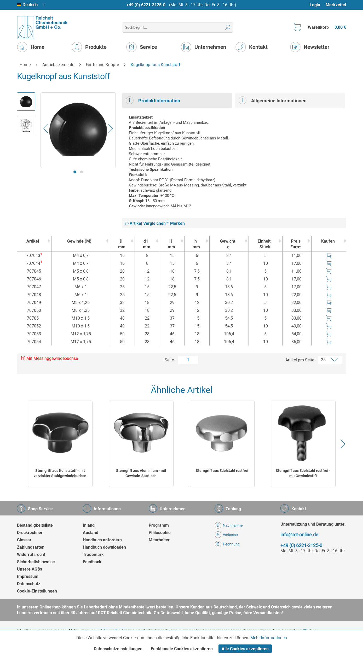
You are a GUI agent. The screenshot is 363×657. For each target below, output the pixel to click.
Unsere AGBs (29, 569)
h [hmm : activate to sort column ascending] (195, 244)
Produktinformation (153, 100)
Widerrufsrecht (31, 554)
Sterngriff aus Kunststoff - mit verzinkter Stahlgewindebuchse (60, 473)
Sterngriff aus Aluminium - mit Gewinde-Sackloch (141, 473)
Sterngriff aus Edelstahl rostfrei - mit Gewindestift (303, 473)
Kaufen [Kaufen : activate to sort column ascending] (328, 241)
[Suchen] (227, 27)
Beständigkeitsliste (35, 525)
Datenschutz (28, 583)
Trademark (93, 554)
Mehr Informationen (268, 637)
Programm (159, 525)
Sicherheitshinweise (36, 561)
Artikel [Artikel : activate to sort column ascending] (32, 241)
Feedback (92, 561)
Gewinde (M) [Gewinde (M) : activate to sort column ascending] (79, 241)
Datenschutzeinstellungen (118, 648)
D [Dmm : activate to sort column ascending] (121, 244)
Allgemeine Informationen (273, 100)
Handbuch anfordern (102, 539)
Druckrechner (30, 532)
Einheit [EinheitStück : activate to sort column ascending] (264, 244)
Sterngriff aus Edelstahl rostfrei (222, 470)
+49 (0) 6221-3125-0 (145, 4)
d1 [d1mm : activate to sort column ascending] (145, 244)
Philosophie (160, 532)
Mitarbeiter (159, 539)
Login (315, 4)
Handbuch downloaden (104, 547)
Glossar (24, 539)
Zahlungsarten (30, 547)
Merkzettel (336, 4)
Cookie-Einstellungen (37, 591)
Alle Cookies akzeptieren (245, 648)
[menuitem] (317, 5)
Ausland (90, 532)
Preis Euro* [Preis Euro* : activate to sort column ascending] (295, 244)
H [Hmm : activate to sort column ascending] (171, 244)
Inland (89, 525)
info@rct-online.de (299, 534)
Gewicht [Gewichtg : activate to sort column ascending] (227, 244)
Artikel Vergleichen (145, 223)
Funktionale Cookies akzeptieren (182, 648)
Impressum (27, 576)
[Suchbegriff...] (178, 27)
